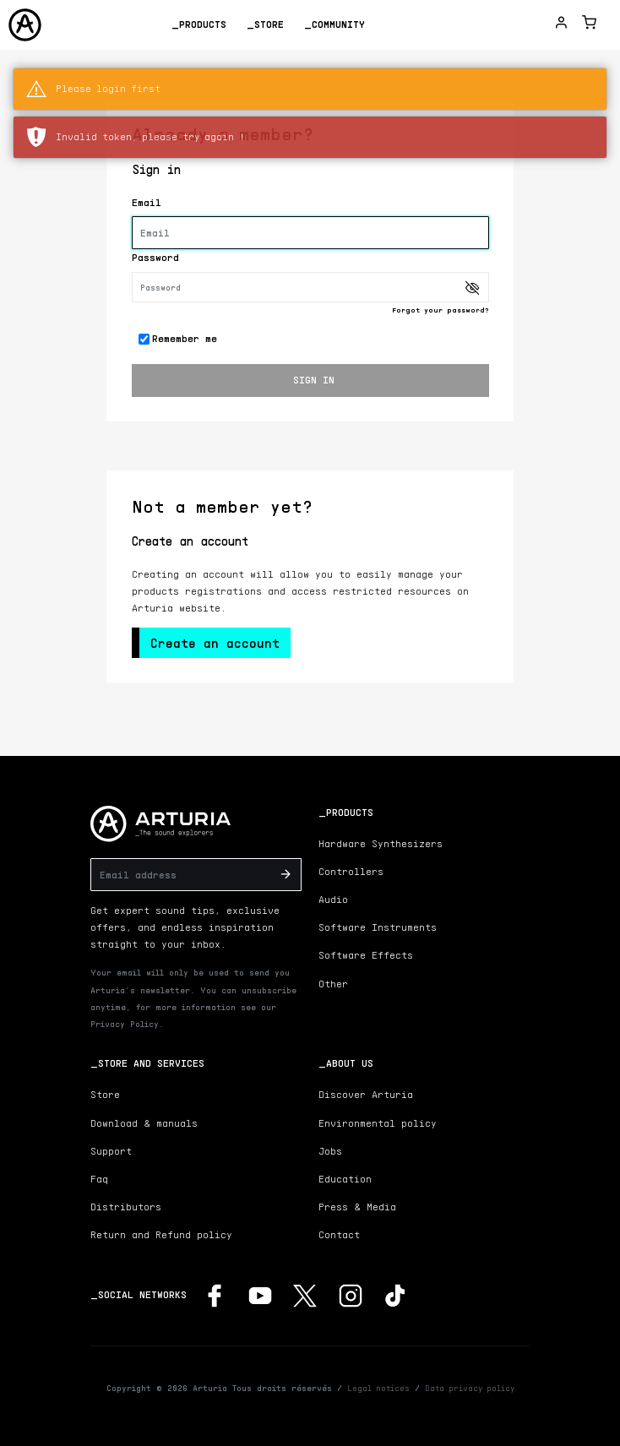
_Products (198, 24)
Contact (339, 1234)
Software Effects (365, 955)
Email (146, 202)
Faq (99, 1178)
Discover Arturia (365, 1094)
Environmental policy (377, 1123)
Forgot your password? (440, 310)
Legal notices (378, 1388)
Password (155, 257)
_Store (265, 24)
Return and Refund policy (161, 1234)
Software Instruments (377, 927)
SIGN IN (313, 379)
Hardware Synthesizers (380, 843)
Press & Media (357, 1206)
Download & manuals (144, 1123)
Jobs (330, 1150)
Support (111, 1150)
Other (333, 983)
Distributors (125, 1206)
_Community (334, 24)
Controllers (350, 871)
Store (105, 1094)
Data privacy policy (469, 1388)
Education (345, 1178)
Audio (333, 899)
